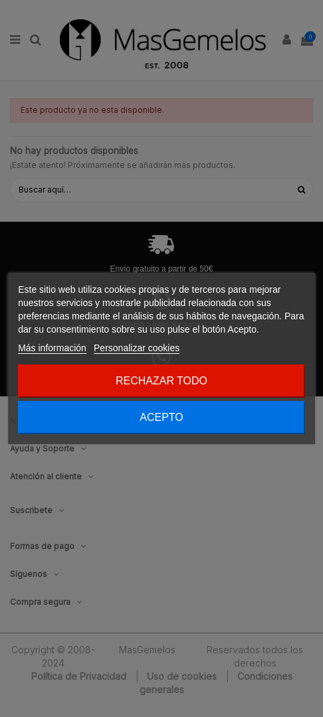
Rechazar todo (161, 380)
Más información (52, 348)
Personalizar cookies (136, 348)
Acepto (161, 417)
